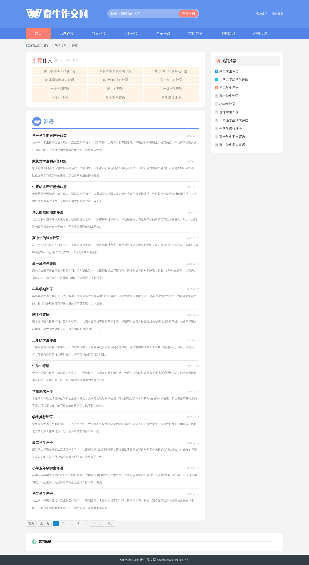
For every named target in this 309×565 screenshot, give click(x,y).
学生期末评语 (115, 97)
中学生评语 (60, 97)
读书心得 (260, 34)
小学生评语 (227, 104)
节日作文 (99, 34)
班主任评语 (115, 88)
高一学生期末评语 (232, 136)
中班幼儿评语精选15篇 (171, 71)
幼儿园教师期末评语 (59, 80)
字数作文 (131, 34)
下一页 (96, 523)
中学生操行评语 (230, 128)
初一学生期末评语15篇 (60, 71)
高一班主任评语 (171, 80)
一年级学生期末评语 (233, 120)
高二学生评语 (229, 71)
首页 (38, 34)
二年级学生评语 (171, 88)
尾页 (111, 523)
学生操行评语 (171, 97)
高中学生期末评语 (232, 145)
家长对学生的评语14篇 (115, 71)
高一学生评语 (229, 96)
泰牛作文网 (148, 560)
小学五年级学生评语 (233, 79)
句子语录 (163, 34)
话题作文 (66, 34)
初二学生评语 (229, 87)
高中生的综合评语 (115, 80)
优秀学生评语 (229, 112)
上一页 (44, 523)
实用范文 (195, 34)
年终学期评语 (59, 88)
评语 (75, 45)
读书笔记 (227, 34)
